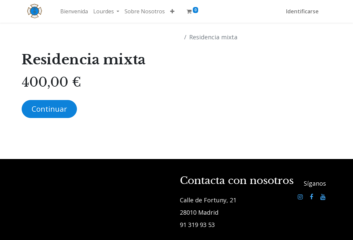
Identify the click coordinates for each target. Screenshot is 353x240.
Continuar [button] (49, 109)
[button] (172, 11)
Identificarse (302, 11)
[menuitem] (74, 11)
